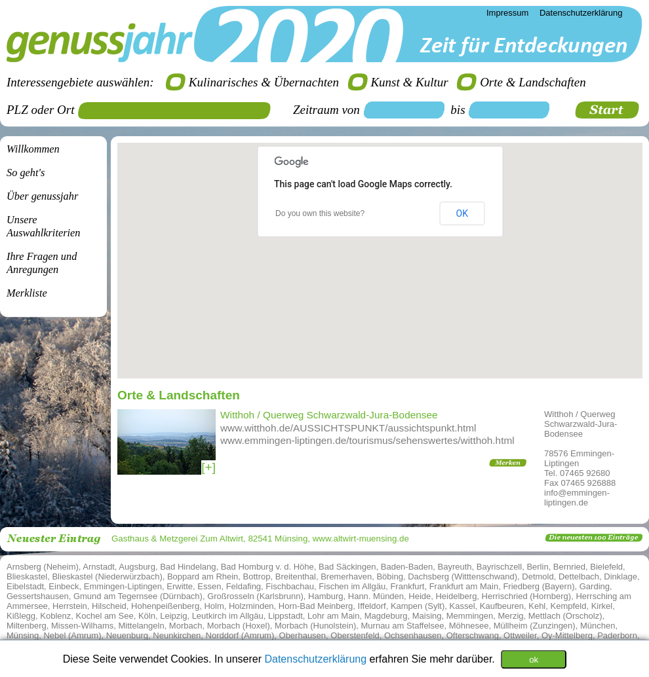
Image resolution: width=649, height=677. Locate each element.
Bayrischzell (499, 567)
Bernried (569, 567)
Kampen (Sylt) (417, 606)
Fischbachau (290, 586)
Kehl (536, 606)
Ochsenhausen (412, 635)
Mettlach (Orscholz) (565, 616)
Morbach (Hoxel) (238, 626)
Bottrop (257, 576)
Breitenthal (295, 576)
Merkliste (27, 293)
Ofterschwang (472, 635)
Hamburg (325, 596)
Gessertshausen (38, 596)
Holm (214, 606)
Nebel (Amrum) (72, 635)
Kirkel (602, 606)
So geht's (26, 172)
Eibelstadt (25, 586)
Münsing (23, 635)
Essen (209, 586)
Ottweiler (520, 635)
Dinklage (620, 576)
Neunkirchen (177, 635)
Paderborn (617, 635)
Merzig (511, 616)
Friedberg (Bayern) (538, 586)
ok (533, 659)
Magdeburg (386, 616)
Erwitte (180, 586)
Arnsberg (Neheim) (43, 567)
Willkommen (33, 149)
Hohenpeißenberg (165, 606)
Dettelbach (579, 576)
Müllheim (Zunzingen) (535, 626)
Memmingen (470, 616)
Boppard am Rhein (202, 576)
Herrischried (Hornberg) (527, 596)
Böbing (389, 576)
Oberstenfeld (354, 635)
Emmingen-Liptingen (123, 586)
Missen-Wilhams (82, 626)
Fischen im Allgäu (352, 586)
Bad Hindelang (188, 567)
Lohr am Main (333, 616)
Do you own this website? (319, 213)
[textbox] (179, 110)
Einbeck (64, 586)
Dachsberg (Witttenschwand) (462, 576)
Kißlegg (21, 616)
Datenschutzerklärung (316, 658)
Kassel (462, 606)
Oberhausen (302, 635)
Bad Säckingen (347, 567)
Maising (427, 616)
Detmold (537, 576)
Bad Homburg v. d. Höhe (267, 567)
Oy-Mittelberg (567, 635)
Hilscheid (109, 606)
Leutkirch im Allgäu (228, 616)
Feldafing (243, 586)
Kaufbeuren (502, 606)
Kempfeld (569, 606)
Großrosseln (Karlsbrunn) (255, 596)
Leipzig (173, 616)
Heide (419, 596)
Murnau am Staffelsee (402, 626)
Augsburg (137, 567)
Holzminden (251, 606)
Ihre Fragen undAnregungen (42, 263)
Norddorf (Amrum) (240, 635)
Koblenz (55, 616)
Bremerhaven (346, 576)
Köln (146, 616)
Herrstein (69, 606)
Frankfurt (407, 586)
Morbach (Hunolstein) (315, 626)
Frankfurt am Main (463, 586)
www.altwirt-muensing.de (361, 538)
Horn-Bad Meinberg (316, 606)
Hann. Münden (376, 596)
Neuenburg (127, 635)
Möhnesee (469, 626)
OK (462, 213)
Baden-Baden (407, 567)
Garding (595, 586)
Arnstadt (98, 567)
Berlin (537, 567)
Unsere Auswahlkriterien (43, 226)
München (597, 626)
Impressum (507, 13)
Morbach (186, 626)
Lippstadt (285, 616)
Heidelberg (456, 596)
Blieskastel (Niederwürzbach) (107, 576)
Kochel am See (105, 616)
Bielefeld (606, 567)
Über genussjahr (42, 196)
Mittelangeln (142, 626)
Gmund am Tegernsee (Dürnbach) (138, 596)
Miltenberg (27, 626)
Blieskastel (27, 576)
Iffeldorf (372, 606)
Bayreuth (455, 567)
